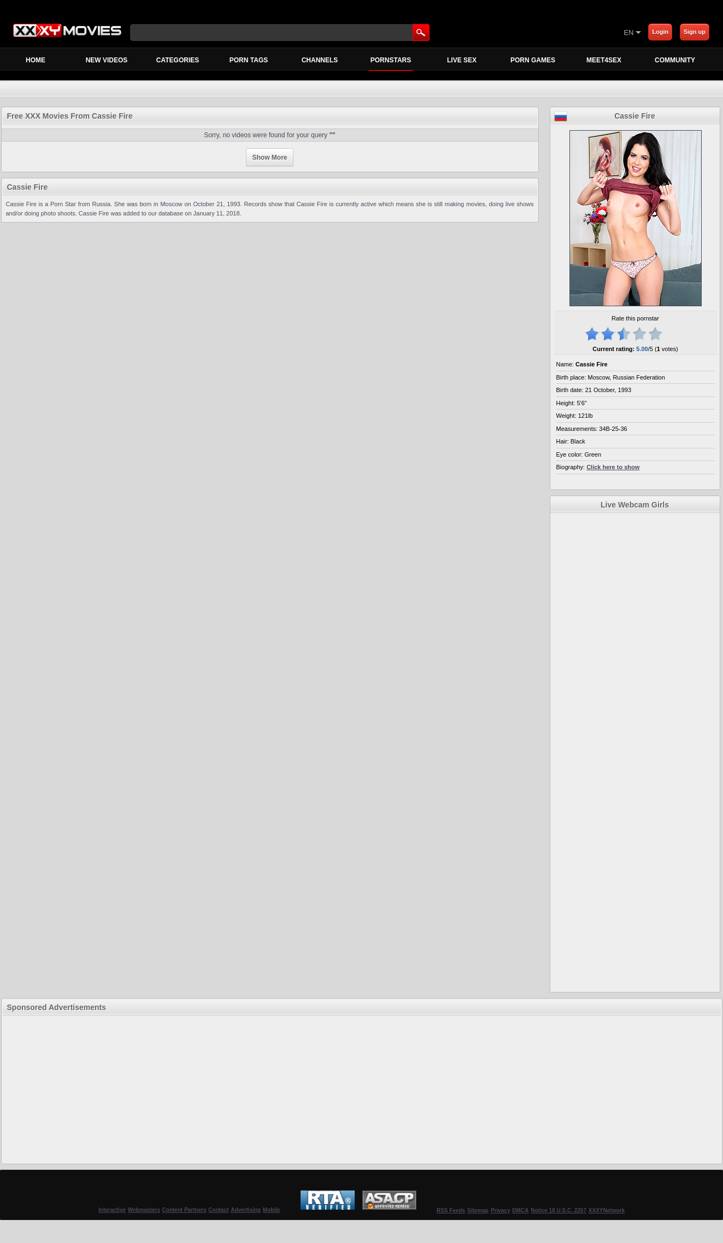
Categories (177, 60)
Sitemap (478, 1210)
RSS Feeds (451, 1210)
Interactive (112, 1210)
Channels (320, 60)
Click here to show (612, 467)
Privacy (500, 1210)
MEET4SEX (603, 60)
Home (35, 60)
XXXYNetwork (607, 1210)
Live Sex (462, 60)
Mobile (271, 1210)
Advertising (246, 1210)
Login (660, 31)
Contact (218, 1210)
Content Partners (184, 1210)
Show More (269, 157)
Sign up (695, 31)
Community (675, 60)
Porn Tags (249, 60)
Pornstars (391, 63)
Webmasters (144, 1210)
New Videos (107, 60)
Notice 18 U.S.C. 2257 (558, 1210)
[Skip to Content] (495, 32)
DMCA (520, 1210)
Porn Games (532, 60)
